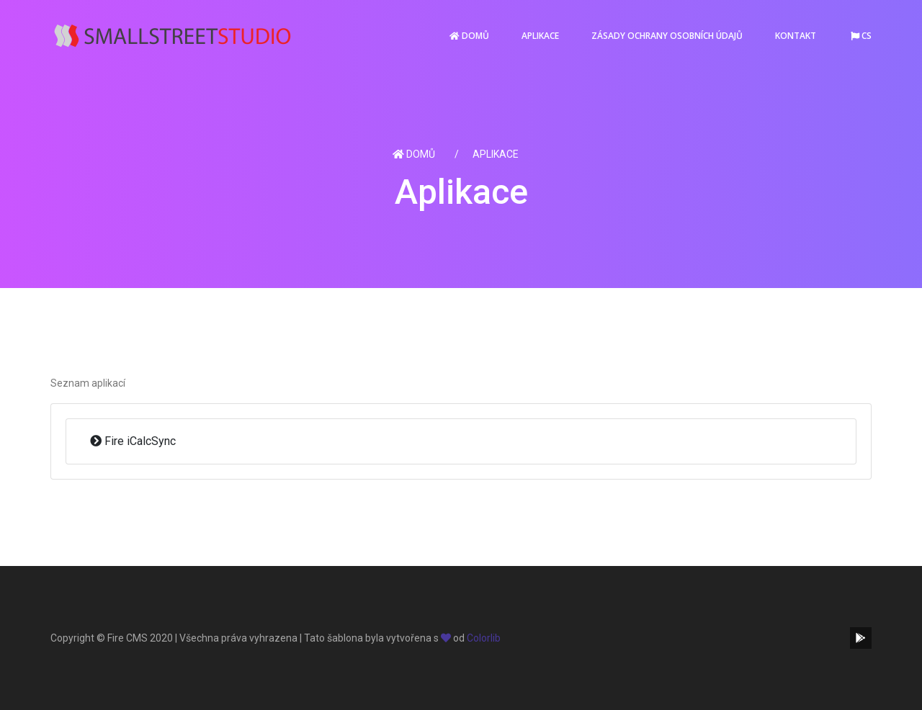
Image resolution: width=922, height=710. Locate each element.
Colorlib (484, 638)
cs (861, 36)
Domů (469, 36)
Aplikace (540, 36)
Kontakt (795, 36)
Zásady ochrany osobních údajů (667, 36)
